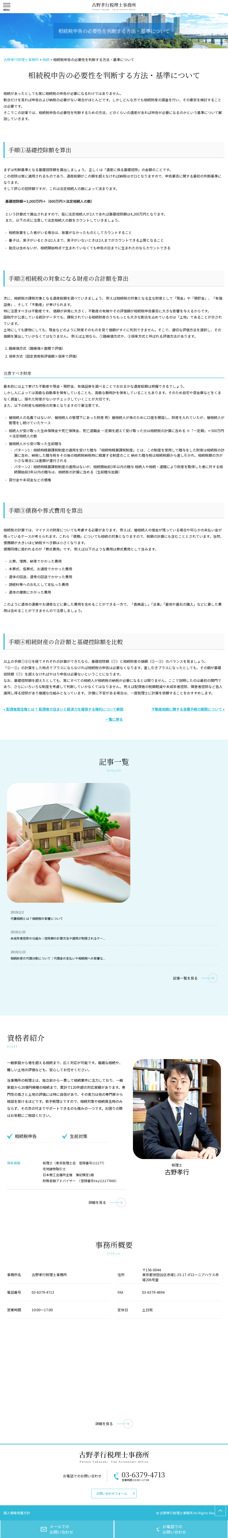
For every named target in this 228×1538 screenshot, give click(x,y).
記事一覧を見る (185, 978)
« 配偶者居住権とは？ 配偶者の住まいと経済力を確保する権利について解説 (63, 709)
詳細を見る (97, 1202)
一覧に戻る (114, 719)
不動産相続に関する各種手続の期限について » (187, 709)
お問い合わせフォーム (111, 1493)
